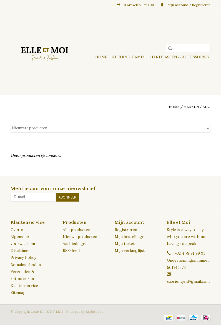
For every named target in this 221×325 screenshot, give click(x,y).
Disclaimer (20, 250)
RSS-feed (71, 250)
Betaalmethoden (26, 264)
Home (101, 56)
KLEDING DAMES (128, 56)
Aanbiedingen (75, 243)
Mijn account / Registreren (185, 5)
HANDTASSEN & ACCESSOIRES (179, 56)
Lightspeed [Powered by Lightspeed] (95, 311)
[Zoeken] (188, 48)
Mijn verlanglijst (130, 250)
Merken (191, 107)
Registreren (126, 229)
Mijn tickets (126, 243)
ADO (206, 107)
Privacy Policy (23, 257)
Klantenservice (24, 285)
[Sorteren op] (110, 128)
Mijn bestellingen (131, 236)
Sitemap (18, 292)
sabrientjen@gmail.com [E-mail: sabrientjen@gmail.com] (188, 281)
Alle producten (76, 229)
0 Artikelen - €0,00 (136, 5)
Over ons (19, 229)
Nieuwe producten (80, 236)
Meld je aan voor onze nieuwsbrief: (54, 188)
